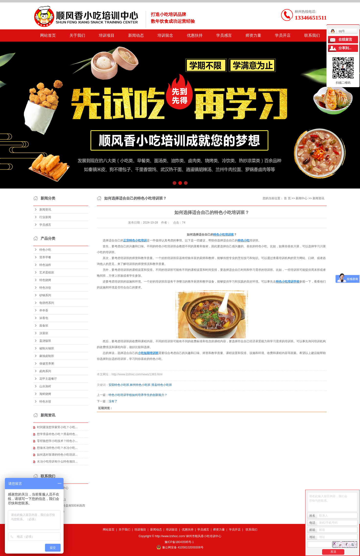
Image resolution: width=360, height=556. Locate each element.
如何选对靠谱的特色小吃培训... (57, 454)
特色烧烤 (45, 280)
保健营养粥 (46, 363)
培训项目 (106, 35)
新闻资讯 (45, 209)
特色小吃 (45, 249)
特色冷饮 (45, 287)
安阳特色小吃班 (119, 385)
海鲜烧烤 (45, 394)
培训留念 (165, 35)
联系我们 (312, 35)
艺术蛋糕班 (46, 272)
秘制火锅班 (46, 348)
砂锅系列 (45, 295)
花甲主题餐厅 (48, 378)
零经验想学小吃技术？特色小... (57, 441)
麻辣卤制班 (46, 356)
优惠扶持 (194, 35)
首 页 (287, 198)
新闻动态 (136, 35)
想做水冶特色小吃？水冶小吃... (57, 448)
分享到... (344, 48)
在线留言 (345, 39)
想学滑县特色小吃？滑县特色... (57, 434)
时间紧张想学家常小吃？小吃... (57, 427)
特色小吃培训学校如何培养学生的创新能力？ (138, 395)
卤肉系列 (45, 371)
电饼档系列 (46, 303)
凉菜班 (43, 333)
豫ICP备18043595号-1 (179, 542)
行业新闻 (45, 217)
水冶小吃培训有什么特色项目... (57, 461)
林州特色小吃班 (140, 385)
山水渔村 (45, 386)
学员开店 (283, 35)
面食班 (43, 325)
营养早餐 (45, 257)
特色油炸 (45, 265)
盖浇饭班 (45, 341)
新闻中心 (301, 198)
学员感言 (224, 35)
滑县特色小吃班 (161, 385)
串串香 (43, 310)
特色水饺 (45, 401)
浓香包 (43, 318)
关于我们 (77, 35)
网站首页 (48, 35)
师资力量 (253, 35)
